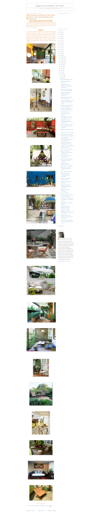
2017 (60, 42)
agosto (62, 64)
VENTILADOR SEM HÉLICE (66, 171)
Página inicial (41, 510)
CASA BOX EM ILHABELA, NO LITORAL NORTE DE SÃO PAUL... (66, 102)
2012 (60, 51)
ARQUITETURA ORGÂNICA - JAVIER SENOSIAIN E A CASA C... (66, 168)
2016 (60, 44)
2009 (60, 225)
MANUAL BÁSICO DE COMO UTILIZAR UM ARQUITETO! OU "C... (66, 222)
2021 (60, 34)
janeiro (62, 77)
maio (62, 70)
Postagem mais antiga (52, 510)
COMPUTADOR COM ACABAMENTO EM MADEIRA (65, 175)
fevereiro (62, 75)
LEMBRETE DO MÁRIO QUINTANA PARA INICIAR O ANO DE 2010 (66, 212)
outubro (62, 60)
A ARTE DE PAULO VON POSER (67, 132)
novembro (63, 58)
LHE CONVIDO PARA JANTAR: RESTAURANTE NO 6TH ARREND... (66, 126)
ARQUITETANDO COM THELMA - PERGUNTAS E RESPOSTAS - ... (66, 86)
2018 (60, 40)
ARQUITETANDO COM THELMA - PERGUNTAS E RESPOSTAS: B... (66, 152)
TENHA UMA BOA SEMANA (66, 149)
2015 (60, 46)
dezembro (63, 57)
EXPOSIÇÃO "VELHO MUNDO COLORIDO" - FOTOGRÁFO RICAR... (66, 199)
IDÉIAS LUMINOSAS (64, 192)
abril (62, 72)
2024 (60, 30)
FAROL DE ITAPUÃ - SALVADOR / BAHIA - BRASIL (65, 113)
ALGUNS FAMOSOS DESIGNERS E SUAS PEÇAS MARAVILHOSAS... (66, 139)
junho (62, 68)
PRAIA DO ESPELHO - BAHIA (66, 79)
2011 (60, 53)
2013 (60, 49)
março (62, 74)
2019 (60, 38)
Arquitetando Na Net (50, 6)
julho (62, 66)
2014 (60, 47)
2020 (60, 36)
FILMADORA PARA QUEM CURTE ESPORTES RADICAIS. (65, 94)
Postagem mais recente (30, 510)
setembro (62, 62)
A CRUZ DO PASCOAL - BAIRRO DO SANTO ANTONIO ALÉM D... (65, 208)
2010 (60, 55)
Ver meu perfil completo (64, 261)
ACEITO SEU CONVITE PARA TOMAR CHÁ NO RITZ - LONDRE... (66, 160)
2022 (60, 32)
